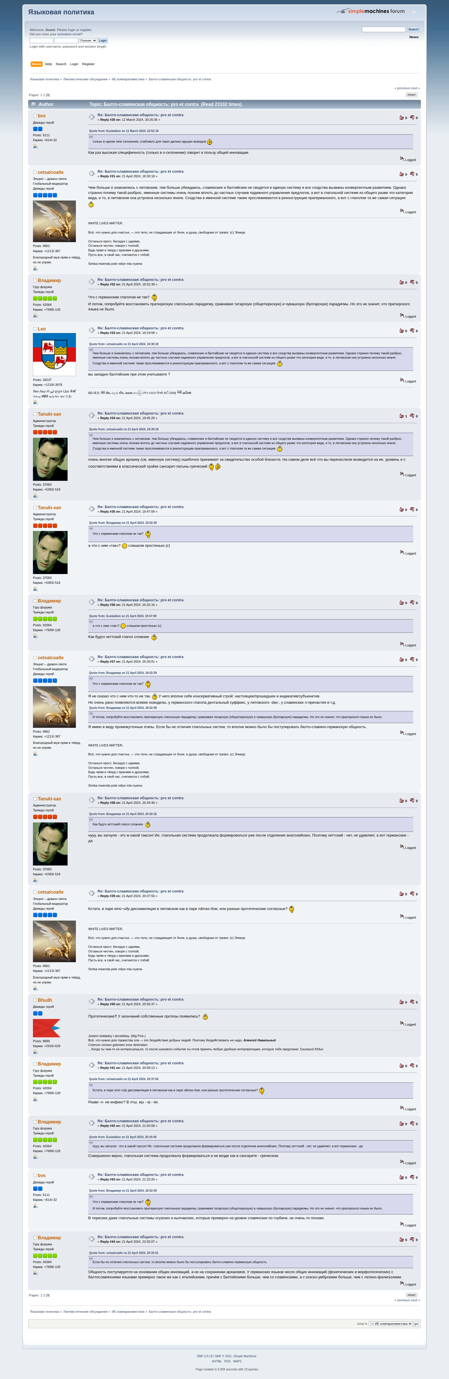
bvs (42, 115)
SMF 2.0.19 (204, 1356)
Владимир (49, 280)
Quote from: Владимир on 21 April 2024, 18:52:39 (123, 522)
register (85, 30)
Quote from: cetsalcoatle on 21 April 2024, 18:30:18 (123, 344)
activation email (68, 34)
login (71, 30)
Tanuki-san (49, 414)
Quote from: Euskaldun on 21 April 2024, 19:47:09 (122, 616)
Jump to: (362, 1323)
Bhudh (45, 1000)
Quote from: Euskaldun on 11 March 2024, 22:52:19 (123, 131)
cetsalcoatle (51, 172)
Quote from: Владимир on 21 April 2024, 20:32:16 (123, 814)
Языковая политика (61, 12)
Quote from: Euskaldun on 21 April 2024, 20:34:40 (122, 1137)
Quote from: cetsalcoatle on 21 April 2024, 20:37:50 (123, 1079)
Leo (42, 328)
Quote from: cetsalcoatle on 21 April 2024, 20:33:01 (123, 1252)
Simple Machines (244, 1356)
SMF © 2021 (223, 1356)
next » (415, 88)
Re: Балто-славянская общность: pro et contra (141, 115)
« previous (402, 88)
